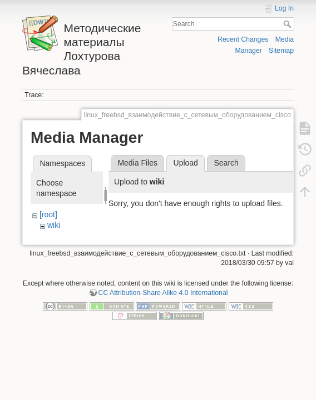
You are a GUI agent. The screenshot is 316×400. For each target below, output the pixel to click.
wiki (53, 225)
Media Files (137, 162)
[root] (48, 214)
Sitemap (281, 50)
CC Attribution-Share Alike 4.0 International (163, 293)
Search (288, 24)
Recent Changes (243, 39)
